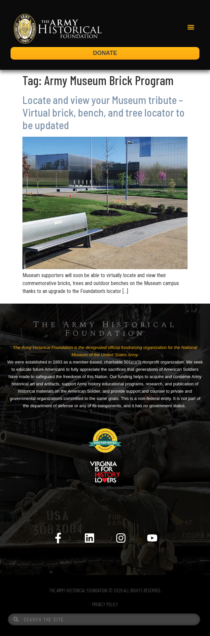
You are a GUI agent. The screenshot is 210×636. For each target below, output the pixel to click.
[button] (190, 27)
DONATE (105, 53)
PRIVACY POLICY (105, 604)
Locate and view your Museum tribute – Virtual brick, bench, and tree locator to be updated (103, 112)
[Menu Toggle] (105, 507)
